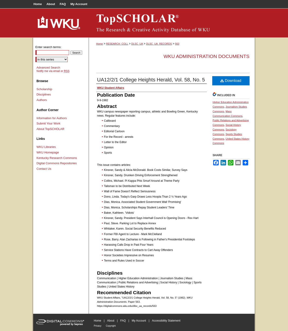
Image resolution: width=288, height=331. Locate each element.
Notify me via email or (53, 71)
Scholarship (44, 89)
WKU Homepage (48, 152)
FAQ (123, 320)
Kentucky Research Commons (57, 158)
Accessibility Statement (166, 320)
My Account (139, 320)
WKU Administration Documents (207, 56)
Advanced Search (48, 67)
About (110, 320)
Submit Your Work (49, 123)
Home (99, 43)
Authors (42, 100)
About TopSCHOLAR (50, 129)
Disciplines (44, 94)
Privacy (98, 326)
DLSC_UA (137, 43)
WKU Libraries (46, 147)
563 (177, 43)
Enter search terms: (48, 47)
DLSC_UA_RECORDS (159, 43)
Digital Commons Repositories (57, 163)
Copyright (111, 326)
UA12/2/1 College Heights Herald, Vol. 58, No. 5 (151, 80)
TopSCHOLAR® (172, 23)
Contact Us (44, 168)
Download (230, 81)
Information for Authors (52, 118)
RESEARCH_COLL (117, 43)
